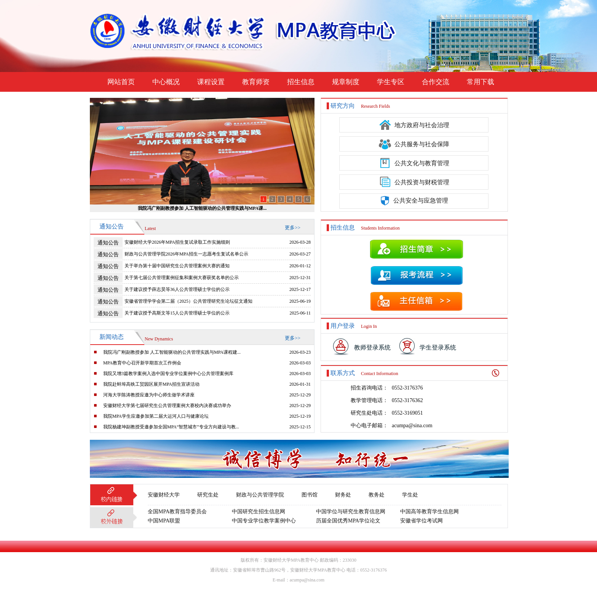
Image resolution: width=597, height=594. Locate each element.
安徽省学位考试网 (421, 521)
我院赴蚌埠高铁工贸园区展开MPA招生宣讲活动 (151, 384)
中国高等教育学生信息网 (429, 511)
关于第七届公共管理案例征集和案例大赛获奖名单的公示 (182, 277)
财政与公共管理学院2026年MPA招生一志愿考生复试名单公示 (186, 254)
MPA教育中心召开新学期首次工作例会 (142, 363)
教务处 (377, 495)
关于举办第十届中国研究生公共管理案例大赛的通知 (177, 265)
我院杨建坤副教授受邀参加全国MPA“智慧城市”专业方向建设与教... (171, 427)
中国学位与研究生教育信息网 (350, 511)
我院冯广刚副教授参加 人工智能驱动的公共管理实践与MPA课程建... (172, 352)
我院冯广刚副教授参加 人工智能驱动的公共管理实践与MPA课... (202, 208)
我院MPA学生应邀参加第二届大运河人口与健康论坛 (156, 416)
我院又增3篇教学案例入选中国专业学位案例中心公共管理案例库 (168, 373)
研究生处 (208, 495)
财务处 (343, 495)
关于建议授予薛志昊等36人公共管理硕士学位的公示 (177, 289)
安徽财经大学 (164, 495)
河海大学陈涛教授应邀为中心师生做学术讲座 (149, 395)
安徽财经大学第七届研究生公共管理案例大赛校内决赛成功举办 (167, 405)
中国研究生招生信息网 (258, 511)
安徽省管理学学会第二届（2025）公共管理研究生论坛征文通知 (188, 301)
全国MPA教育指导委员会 (177, 511)
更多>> (292, 227)
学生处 (410, 495)
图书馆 (310, 495)
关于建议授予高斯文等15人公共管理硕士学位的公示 (177, 313)
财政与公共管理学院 (260, 495)
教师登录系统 (372, 347)
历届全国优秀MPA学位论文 (348, 521)
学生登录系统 (438, 347)
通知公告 (108, 243)
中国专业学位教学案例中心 (264, 521)
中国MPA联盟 (164, 521)
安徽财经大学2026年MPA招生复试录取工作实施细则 (177, 242)
